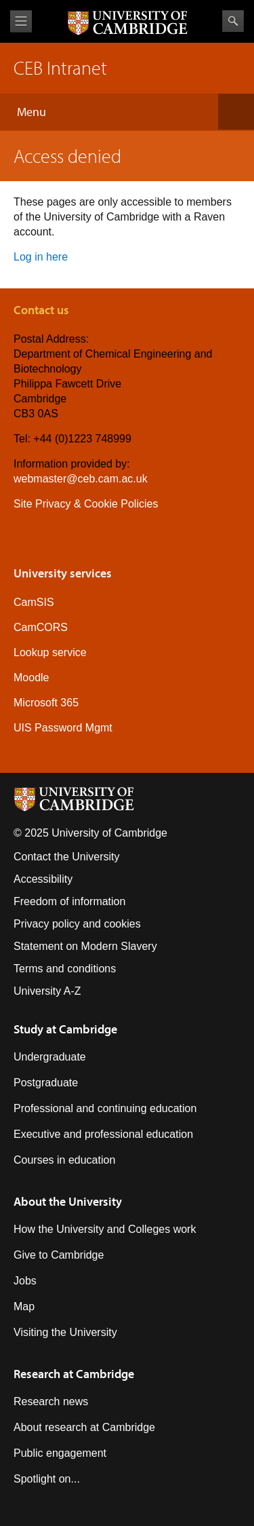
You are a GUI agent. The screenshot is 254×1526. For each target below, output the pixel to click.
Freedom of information (69, 901)
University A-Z (47, 991)
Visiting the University (65, 1332)
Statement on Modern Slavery (85, 946)
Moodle (31, 677)
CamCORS (41, 627)
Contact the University (67, 856)
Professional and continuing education (105, 1108)
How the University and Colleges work (105, 1229)
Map (24, 1306)
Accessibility (43, 879)
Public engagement (60, 1453)
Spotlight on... (47, 1479)
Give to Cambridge (59, 1255)
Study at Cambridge (65, 1029)
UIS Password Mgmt (63, 727)
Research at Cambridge (74, 1373)
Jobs (25, 1280)
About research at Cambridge (84, 1427)
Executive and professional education (103, 1134)
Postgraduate (46, 1082)
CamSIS (34, 602)
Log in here (41, 257)
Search (233, 21)
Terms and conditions (65, 968)
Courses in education (64, 1160)
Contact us (41, 310)
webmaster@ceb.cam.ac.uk (81, 478)
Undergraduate (50, 1057)
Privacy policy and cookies (77, 924)
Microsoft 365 (46, 702)
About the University (68, 1201)
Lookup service (50, 652)
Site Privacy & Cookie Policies (86, 504)
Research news (51, 1401)
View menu (21, 21)
